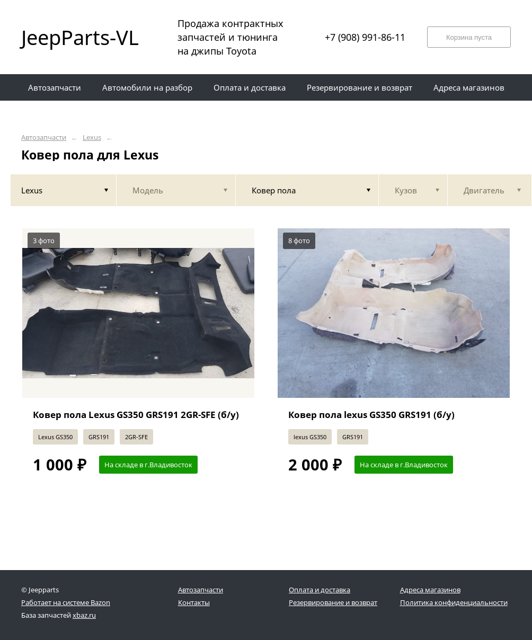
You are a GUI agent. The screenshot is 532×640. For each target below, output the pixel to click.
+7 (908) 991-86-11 (365, 37)
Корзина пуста (469, 37)
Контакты (194, 602)
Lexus (92, 137)
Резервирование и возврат (333, 602)
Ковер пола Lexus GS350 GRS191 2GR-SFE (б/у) (136, 414)
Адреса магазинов (430, 589)
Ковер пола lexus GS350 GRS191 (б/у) (371, 414)
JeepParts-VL (79, 37)
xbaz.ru (84, 615)
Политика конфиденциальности (454, 602)
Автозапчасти (43, 137)
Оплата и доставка (319, 589)
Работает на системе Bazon (65, 602)
